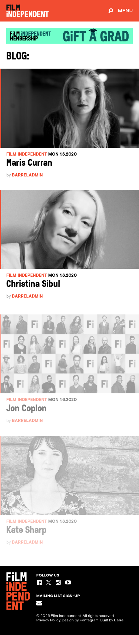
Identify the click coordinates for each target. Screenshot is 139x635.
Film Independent (26, 154)
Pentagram (89, 620)
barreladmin (27, 175)
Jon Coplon (26, 411)
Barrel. (119, 620)
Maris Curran (29, 163)
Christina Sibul (33, 284)
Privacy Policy (48, 620)
